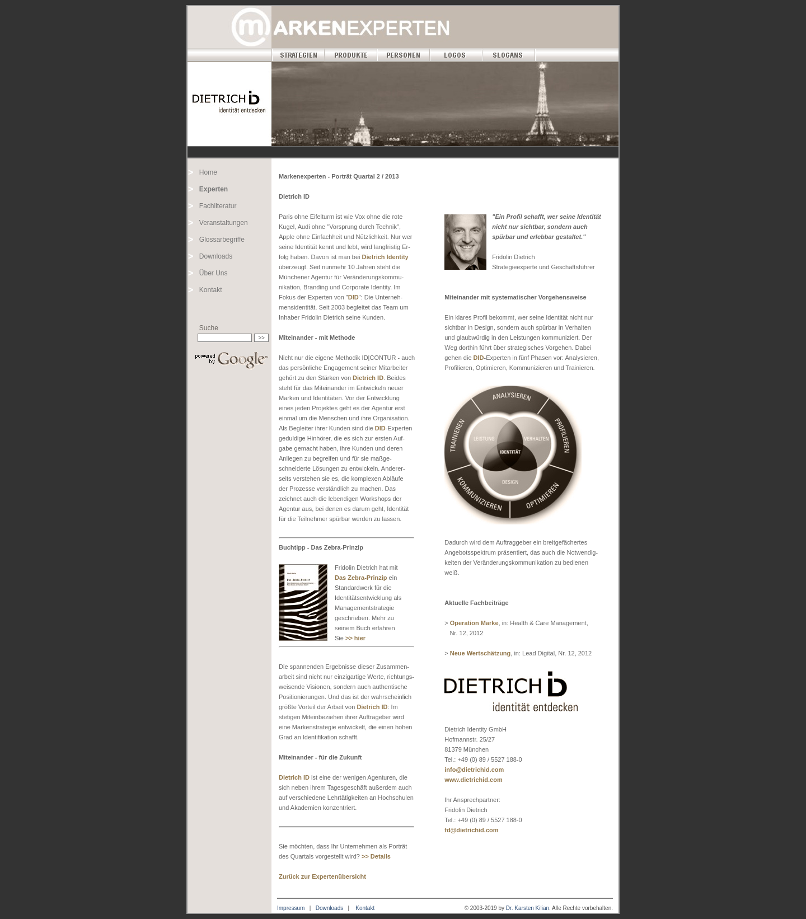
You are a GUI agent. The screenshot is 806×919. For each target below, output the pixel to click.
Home (208, 172)
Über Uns (213, 273)
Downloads (215, 256)
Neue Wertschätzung (480, 653)
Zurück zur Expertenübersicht (322, 876)
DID (353, 297)
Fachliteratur (218, 206)
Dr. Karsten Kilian (527, 908)
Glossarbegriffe (222, 239)
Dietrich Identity (385, 257)
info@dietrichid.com (474, 769)
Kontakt (210, 290)
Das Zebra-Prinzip (361, 577)
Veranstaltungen (223, 223)
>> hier (355, 638)
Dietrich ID (368, 377)
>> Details (376, 856)
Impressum (290, 908)
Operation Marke (474, 623)
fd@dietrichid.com (471, 830)
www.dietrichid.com (473, 779)
